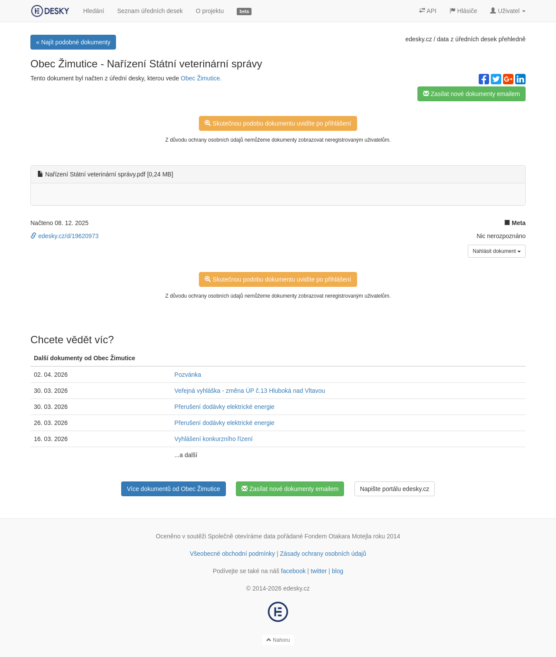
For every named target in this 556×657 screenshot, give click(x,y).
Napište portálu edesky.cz (394, 488)
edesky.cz (418, 39)
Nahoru (278, 640)
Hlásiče (463, 10)
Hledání (93, 10)
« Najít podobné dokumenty (73, 42)
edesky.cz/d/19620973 (64, 235)
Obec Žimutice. (201, 78)
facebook (293, 570)
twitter (319, 570)
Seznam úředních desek (150, 10)
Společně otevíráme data (242, 536)
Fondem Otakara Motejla (337, 536)
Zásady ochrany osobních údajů (323, 553)
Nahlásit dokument (497, 251)
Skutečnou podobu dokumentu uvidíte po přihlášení (278, 123)
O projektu (210, 10)
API (428, 10)
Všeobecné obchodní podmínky (232, 553)
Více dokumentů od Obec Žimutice (173, 488)
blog (337, 570)
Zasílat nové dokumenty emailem (471, 93)
